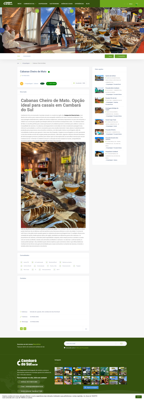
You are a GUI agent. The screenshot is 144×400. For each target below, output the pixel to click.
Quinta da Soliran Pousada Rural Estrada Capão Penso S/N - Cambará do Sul (113, 80)
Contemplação (38, 266)
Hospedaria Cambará (112, 151)
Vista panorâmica (44, 269)
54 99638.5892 (24, 75)
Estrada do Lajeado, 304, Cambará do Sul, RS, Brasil (45, 312)
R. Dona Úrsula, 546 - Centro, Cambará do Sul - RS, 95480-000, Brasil (113, 143)
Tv (33, 269)
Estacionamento (64, 266)
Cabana (115, 160)
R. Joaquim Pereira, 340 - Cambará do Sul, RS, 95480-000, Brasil (113, 155)
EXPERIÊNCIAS (79, 3)
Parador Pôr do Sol (111, 98)
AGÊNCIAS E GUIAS (67, 3)
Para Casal (24, 269)
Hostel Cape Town (111, 120)
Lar (18, 63)
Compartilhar (121, 56)
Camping (116, 102)
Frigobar (77, 266)
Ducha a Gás (51, 266)
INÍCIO (19, 3)
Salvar (109, 56)
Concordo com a (76, 348)
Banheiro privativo (65, 262)
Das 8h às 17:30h (37, 391)
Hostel (115, 126)
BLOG (88, 3)
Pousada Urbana (118, 94)
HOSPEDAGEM (43, 3)
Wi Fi (56, 269)
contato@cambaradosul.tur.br (34, 386)
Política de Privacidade (81, 348)
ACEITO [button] (139, 397)
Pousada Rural (117, 84)
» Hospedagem (26, 63)
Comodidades (27, 56)
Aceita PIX (24, 262)
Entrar (129, 4)
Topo (18, 56)
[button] (64, 49)
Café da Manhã (25, 266)
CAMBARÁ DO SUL (30, 3)
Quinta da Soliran (111, 76)
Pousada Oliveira (111, 130)
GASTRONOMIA (54, 3)
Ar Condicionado (37, 262)
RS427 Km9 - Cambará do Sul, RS (114, 100)
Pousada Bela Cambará (112, 88)
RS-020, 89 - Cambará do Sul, (113, 132)
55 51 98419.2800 (32, 382)
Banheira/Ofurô (51, 262)
